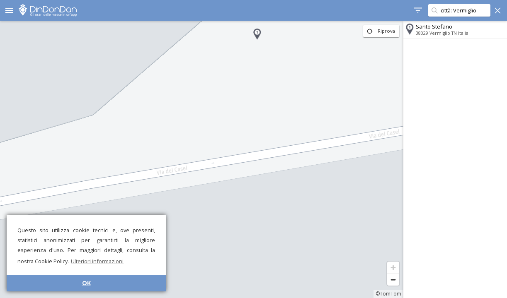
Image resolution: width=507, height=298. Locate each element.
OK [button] (86, 283)
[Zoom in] (393, 268)
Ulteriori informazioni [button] (97, 261)
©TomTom (388, 293)
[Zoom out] (393, 280)
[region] (201, 159)
